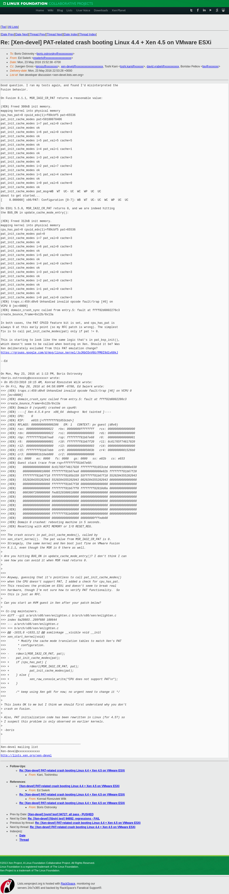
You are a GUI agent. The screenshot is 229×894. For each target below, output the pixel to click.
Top (3, 27)
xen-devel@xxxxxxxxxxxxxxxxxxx (82, 66)
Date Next (21, 34)
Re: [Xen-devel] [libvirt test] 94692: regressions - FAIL (64, 818)
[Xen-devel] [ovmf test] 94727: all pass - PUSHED (60, 814)
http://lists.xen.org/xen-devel (26, 756)
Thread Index (87, 34)
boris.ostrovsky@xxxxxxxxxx (55, 53)
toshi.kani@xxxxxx (132, 66)
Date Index (71, 34)
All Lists (13, 27)
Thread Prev (37, 34)
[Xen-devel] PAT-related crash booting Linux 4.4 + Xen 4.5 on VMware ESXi (69, 786)
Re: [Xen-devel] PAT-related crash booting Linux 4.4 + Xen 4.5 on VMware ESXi (72, 770)
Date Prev (7, 34)
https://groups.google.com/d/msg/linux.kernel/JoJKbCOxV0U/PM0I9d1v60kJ (59, 353)
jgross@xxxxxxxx (47, 66)
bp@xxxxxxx (211, 66)
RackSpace (68, 883)
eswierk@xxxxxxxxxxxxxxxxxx (52, 58)
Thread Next (54, 34)
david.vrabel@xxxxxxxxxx (163, 66)
